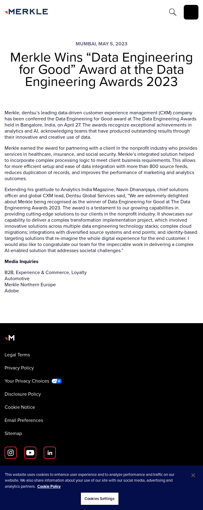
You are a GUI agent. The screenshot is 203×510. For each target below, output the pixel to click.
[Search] (172, 12)
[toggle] (191, 12)
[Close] (193, 475)
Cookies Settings (99, 498)
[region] (101, 487)
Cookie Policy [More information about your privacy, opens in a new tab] (49, 486)
